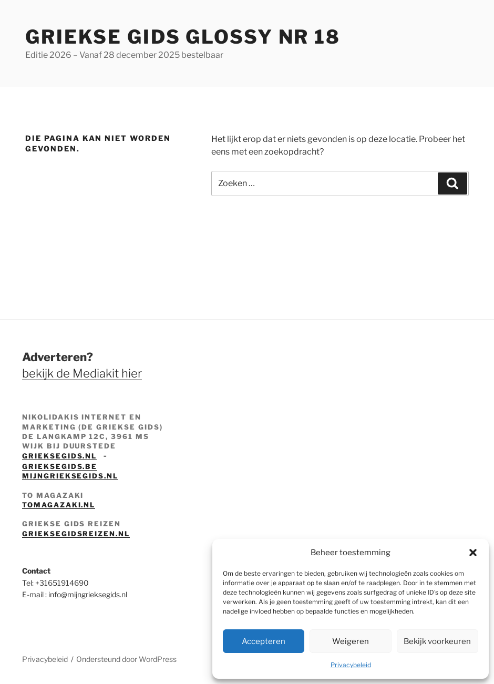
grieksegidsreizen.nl (76, 533)
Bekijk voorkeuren (437, 641)
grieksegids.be (59, 466)
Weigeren (350, 641)
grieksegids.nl (59, 456)
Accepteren (263, 641)
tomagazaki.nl (58, 505)
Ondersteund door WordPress (126, 659)
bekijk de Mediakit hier (82, 373)
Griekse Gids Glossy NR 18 (183, 36)
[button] (473, 552)
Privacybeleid (351, 665)
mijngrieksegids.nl (70, 476)
